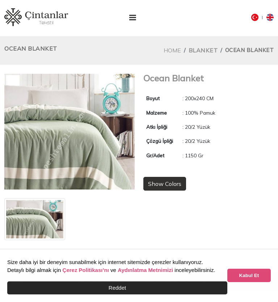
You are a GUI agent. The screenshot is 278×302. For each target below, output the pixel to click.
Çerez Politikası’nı (86, 270)
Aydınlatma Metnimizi (145, 270)
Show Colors (164, 183)
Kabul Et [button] (249, 275)
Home (172, 50)
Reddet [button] (117, 288)
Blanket (203, 50)
